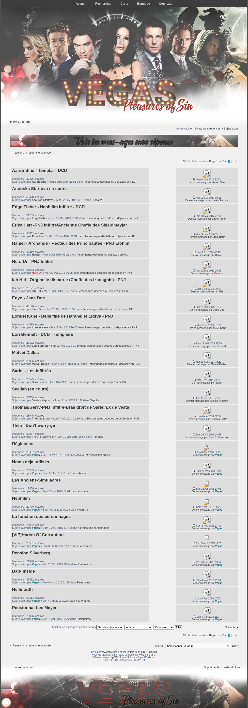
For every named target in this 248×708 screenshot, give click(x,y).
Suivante (230, 627)
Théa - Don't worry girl (34, 425)
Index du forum (20, 121)
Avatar (82, 473)
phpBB (113, 657)
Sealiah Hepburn (42, 400)
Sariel (35, 382)
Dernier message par (200, 182)
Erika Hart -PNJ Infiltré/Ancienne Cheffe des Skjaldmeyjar (69, 225)
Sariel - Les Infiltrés (31, 370)
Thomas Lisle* (41, 418)
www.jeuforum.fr (110, 652)
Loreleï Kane (40, 327)
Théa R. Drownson (43, 436)
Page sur (216, 161)
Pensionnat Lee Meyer (34, 607)
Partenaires (85, 546)
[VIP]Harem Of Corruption (38, 534)
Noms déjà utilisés (30, 461)
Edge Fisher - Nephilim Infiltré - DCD (48, 206)
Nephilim (95, 400)
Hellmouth (22, 589)
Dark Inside (23, 571)
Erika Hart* (39, 236)
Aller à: (159, 645)
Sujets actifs (231, 128)
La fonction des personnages (41, 516)
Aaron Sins (39, 181)
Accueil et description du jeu (93, 454)
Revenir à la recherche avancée (32, 152)
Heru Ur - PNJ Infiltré (33, 261)
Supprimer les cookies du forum (223, 667)
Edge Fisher (39, 218)
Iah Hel (36, 291)
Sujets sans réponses (207, 128)
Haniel (36, 254)
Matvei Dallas (25, 352)
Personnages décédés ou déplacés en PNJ (109, 181)
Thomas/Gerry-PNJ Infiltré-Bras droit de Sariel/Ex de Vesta (70, 407)
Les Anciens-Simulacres (36, 480)
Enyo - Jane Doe (28, 297)
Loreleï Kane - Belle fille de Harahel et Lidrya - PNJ (62, 316)
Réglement (23, 443)
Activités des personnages (93, 527)
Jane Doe (38, 309)
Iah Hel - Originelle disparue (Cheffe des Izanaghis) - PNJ (69, 279)
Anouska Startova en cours (39, 188)
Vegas (36, 454)
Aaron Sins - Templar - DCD (39, 170)
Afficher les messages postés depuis (87, 627)
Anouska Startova (42, 199)
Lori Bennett (40, 345)
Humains (97, 199)
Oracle (130, 652)
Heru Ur (37, 272)
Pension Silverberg (31, 552)
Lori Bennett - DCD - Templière (42, 334)
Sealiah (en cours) (30, 388)
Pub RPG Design (147, 652)
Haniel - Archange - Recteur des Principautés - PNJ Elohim (70, 243)
